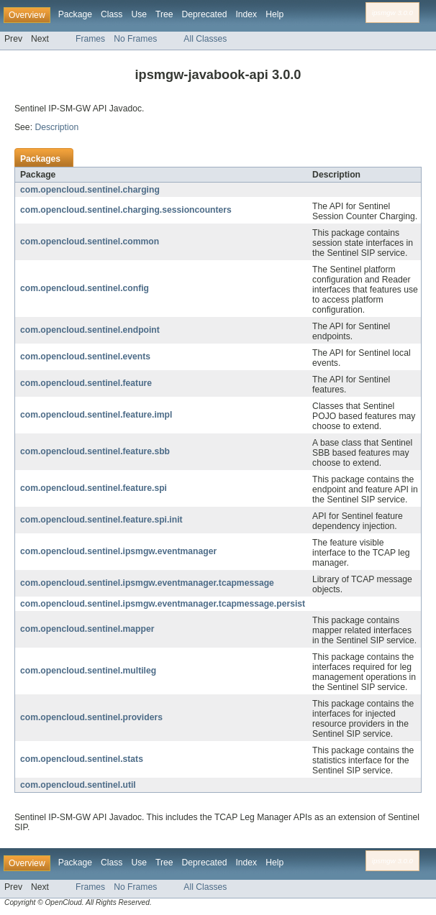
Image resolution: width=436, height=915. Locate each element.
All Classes (205, 39)
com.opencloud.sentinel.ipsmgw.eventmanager (118, 551)
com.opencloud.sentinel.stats (81, 759)
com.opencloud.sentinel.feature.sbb (95, 451)
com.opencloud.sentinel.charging (90, 190)
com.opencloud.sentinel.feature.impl (96, 415)
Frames (90, 39)
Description (56, 127)
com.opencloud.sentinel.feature (86, 383)
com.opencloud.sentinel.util (78, 785)
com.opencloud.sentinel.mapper (87, 629)
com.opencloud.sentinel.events (85, 356)
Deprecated (204, 14)
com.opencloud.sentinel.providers (91, 717)
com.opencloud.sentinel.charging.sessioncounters (126, 210)
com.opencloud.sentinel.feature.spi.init (101, 520)
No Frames (135, 39)
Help (274, 14)
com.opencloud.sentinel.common (89, 241)
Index (246, 14)
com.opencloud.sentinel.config (84, 288)
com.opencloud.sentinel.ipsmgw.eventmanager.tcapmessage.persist (162, 604)
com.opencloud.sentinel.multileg (88, 671)
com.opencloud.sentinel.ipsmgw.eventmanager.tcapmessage (147, 583)
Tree (164, 14)
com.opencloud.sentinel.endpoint (90, 330)
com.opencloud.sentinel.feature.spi (93, 488)
